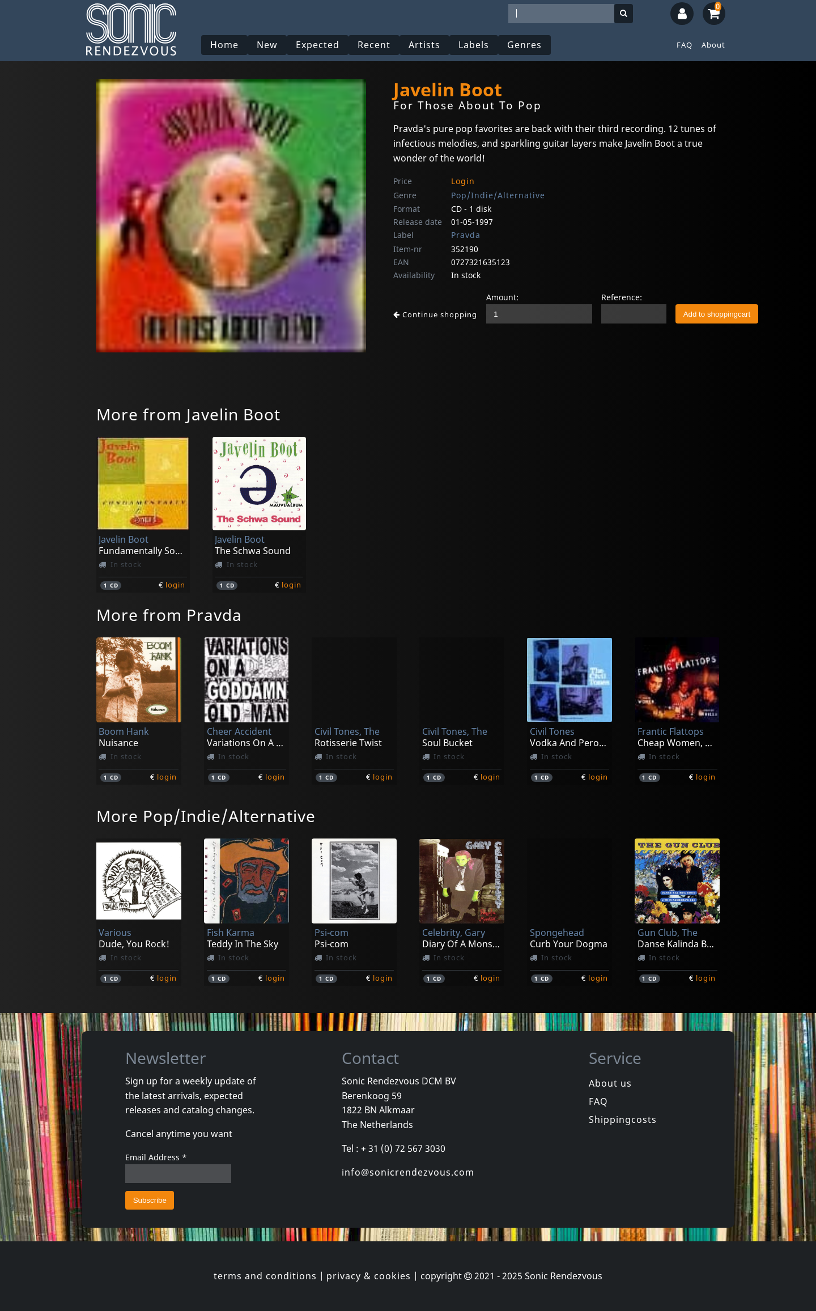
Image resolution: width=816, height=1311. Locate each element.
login (175, 585)
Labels (473, 45)
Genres (524, 45)
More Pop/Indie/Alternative (206, 816)
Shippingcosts (623, 1119)
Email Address (156, 1157)
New (267, 45)
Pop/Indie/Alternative (498, 195)
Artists (424, 45)
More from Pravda (169, 614)
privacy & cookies (368, 1276)
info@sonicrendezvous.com (408, 1172)
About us (610, 1083)
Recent (374, 45)
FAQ (684, 45)
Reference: (621, 297)
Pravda (466, 234)
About (713, 45)
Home (224, 45)
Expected (317, 45)
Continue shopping (435, 314)
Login (463, 181)
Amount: (502, 297)
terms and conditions (265, 1276)
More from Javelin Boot (188, 414)
